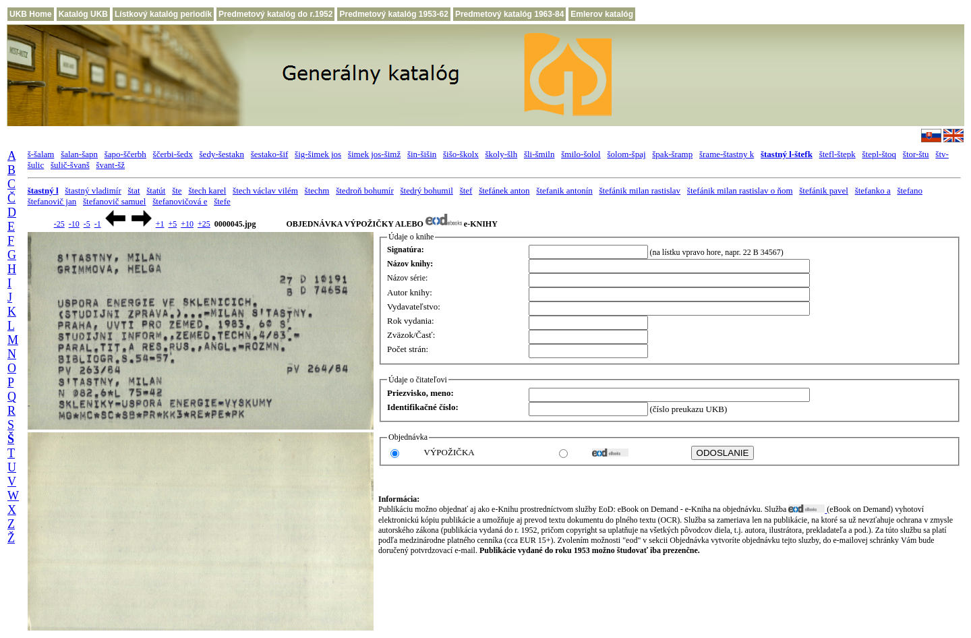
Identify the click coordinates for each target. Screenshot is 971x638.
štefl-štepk (837, 154)
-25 (59, 224)
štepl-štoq (879, 154)
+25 (204, 224)
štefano (909, 190)
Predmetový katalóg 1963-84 (509, 14)
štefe (222, 201)
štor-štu (916, 154)
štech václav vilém (265, 190)
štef (466, 190)
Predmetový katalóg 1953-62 (393, 14)
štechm (317, 190)
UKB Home (30, 14)
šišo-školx (461, 154)
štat (133, 190)
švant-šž (110, 165)
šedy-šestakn (222, 154)
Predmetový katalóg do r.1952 (275, 14)
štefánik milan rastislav (640, 190)
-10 (74, 224)
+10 (187, 224)
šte (176, 190)
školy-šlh (502, 154)
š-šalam (41, 154)
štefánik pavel (823, 190)
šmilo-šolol (581, 154)
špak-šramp (672, 154)
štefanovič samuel (114, 201)
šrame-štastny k (726, 154)
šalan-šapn (79, 154)
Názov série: (407, 278)
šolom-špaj (626, 154)
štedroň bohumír (365, 190)
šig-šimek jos (318, 154)
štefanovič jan (52, 201)
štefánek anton (504, 190)
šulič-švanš (70, 165)
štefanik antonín (564, 190)
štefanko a (873, 190)
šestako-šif (270, 154)
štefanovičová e (179, 201)
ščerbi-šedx (173, 154)
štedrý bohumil (427, 190)
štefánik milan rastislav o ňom (740, 190)
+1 (160, 224)
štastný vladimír (93, 190)
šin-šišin (421, 154)
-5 (87, 224)
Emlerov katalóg (601, 14)
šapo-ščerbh (125, 154)
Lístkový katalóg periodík (163, 14)
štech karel (207, 190)
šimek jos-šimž (374, 154)
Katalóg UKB (83, 14)
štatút (155, 190)
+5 (172, 224)
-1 (97, 224)
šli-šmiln (539, 154)
